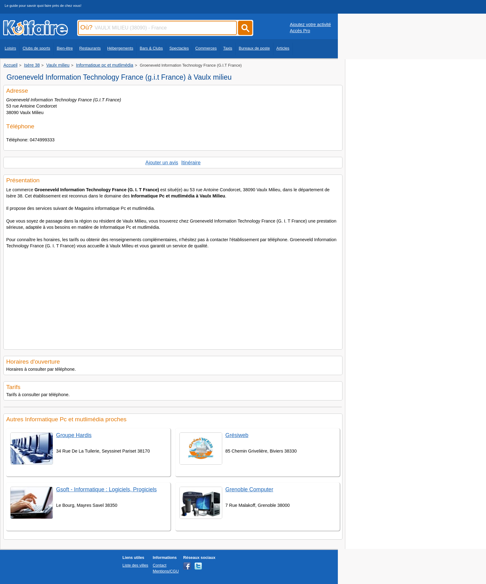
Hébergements (120, 48)
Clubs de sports (36, 48)
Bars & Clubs (151, 48)
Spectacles (179, 48)
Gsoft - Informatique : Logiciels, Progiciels (106, 489)
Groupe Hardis (73, 435)
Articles (282, 48)
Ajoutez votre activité (310, 24)
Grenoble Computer (249, 489)
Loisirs (10, 48)
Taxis (227, 48)
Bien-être (65, 48)
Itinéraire (191, 162)
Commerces (206, 48)
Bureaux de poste (254, 48)
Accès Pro (300, 30)
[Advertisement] (173, 297)
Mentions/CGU (166, 571)
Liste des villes (135, 565)
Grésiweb (236, 435)
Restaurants (90, 48)
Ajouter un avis (161, 162)
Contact (159, 565)
